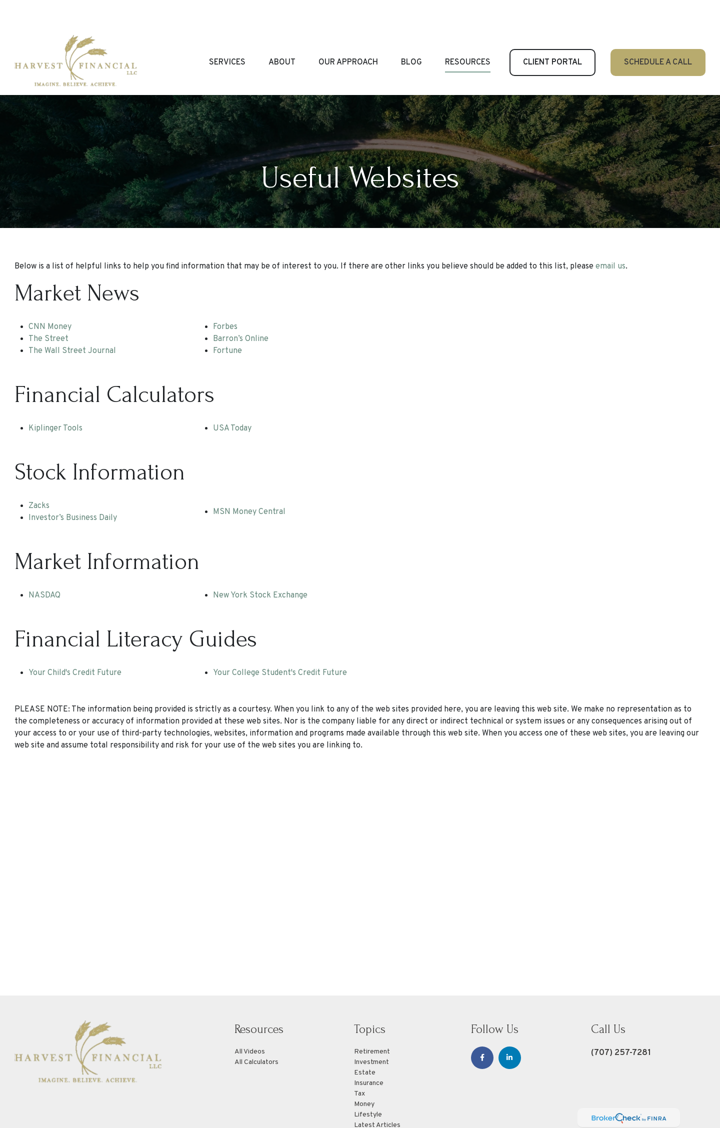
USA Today (232, 399)
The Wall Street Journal (72, 321)
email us (611, 237)
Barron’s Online (240, 309)
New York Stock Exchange (260, 565)
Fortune (227, 321)
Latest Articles (377, 1095)
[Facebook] (482, 1027)
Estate (365, 1042)
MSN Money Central (249, 482)
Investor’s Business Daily (72, 488)
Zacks (39, 476)
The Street (48, 309)
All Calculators (256, 1032)
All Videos (249, 1022)
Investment (371, 1032)
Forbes (225, 297)
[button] (227, 33)
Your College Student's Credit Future (280, 643)
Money (364, 1074)
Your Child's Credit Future (75, 643)
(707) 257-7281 (621, 1022)
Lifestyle (368, 1084)
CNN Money (50, 297)
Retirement (372, 1022)
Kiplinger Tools (55, 399)
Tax (359, 1064)
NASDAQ (44, 565)
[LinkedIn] (509, 1027)
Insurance (369, 1053)
